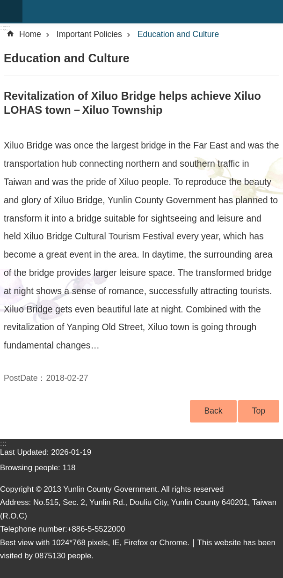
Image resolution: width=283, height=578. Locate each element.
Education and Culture (178, 34)
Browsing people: (31, 467)
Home (30, 34)
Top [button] (258, 410)
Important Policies (89, 34)
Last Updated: (25, 452)
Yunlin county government (152, 11)
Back (213, 410)
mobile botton (11, 11)
